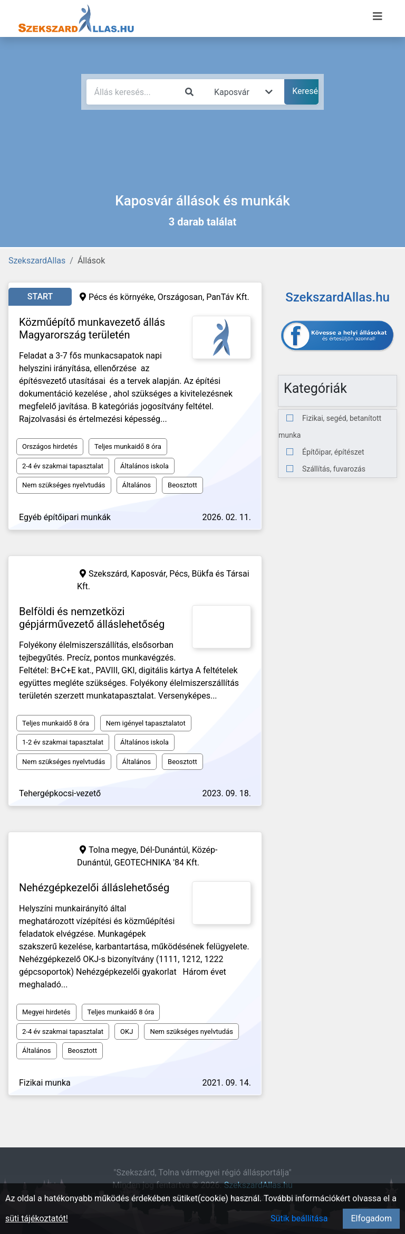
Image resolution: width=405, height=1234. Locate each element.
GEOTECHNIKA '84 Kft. (156, 863)
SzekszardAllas (36, 261)
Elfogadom (371, 1218)
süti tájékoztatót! (36, 1218)
